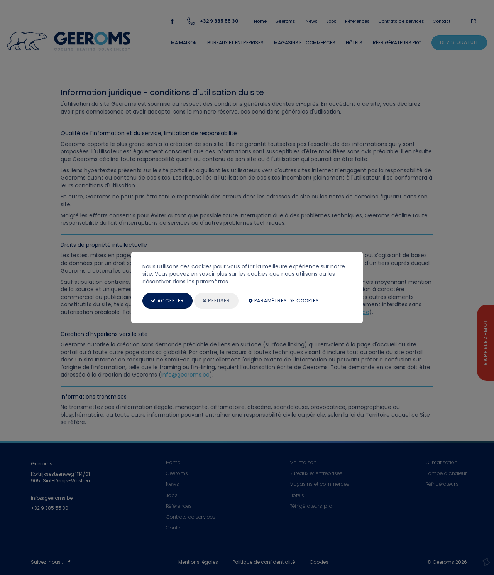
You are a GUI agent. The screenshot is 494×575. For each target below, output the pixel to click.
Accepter (167, 300)
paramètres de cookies (284, 300)
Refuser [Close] (216, 300)
